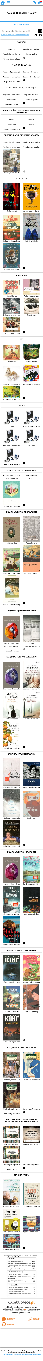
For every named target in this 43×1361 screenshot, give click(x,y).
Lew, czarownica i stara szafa (15, 1261)
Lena (9, 1295)
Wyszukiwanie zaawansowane (12, 35)
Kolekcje (26, 35)
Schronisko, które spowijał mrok (16, 1291)
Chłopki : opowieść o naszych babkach (18, 1274)
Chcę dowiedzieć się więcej (11, 1354)
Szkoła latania (11, 1267)
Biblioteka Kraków (21, 24)
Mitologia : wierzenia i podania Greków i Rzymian (20, 1263)
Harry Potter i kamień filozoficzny (16, 1268)
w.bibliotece (20, 1309)
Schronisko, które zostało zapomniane (18, 1282)
